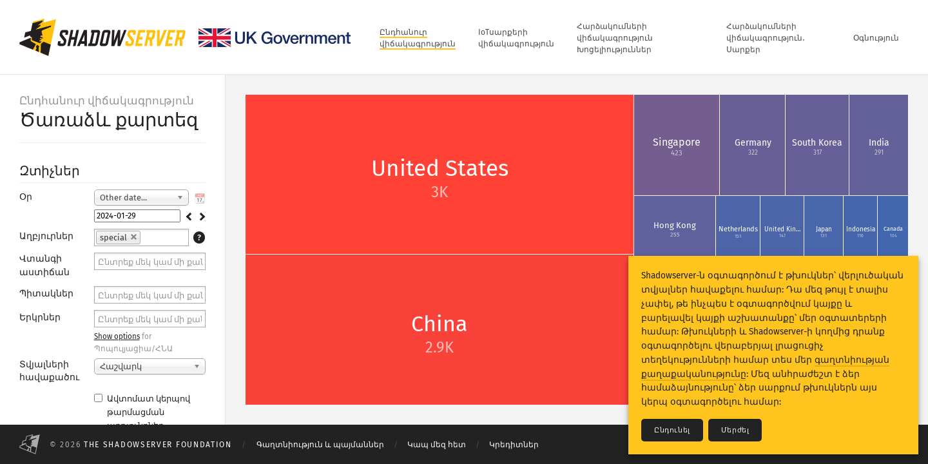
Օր (25, 196)
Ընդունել (672, 430)
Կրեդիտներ (514, 444)
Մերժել (735, 430)
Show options (117, 336)
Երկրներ (40, 317)
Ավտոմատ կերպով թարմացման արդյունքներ (142, 412)
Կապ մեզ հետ (436, 444)
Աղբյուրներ (46, 236)
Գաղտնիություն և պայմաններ (320, 444)
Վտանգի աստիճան (44, 265)
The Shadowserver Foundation (158, 444)
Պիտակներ (46, 293)
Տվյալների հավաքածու (49, 371)
